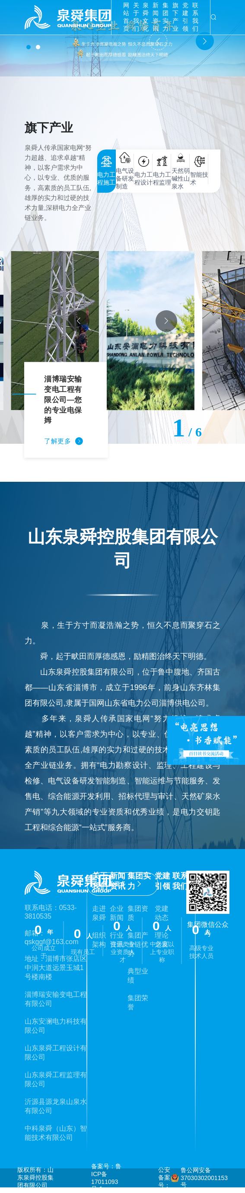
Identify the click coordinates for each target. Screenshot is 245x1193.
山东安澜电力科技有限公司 (56, 1026)
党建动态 (162, 913)
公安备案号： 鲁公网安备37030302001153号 (193, 1177)
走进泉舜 (99, 913)
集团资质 (137, 913)
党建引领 (185, 17)
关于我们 (136, 17)
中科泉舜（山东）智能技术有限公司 (56, 1133)
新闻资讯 (156, 17)
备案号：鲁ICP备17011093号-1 (106, 1177)
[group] (122, 330)
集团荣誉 (137, 1002)
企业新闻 (117, 913)
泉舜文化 (146, 17)
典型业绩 (137, 975)
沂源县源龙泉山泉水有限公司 (56, 1106)
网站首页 (126, 17)
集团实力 (165, 17)
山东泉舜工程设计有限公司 (56, 1052)
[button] (28, 47)
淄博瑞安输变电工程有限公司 (56, 999)
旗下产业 (175, 17)
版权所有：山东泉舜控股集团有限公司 (35, 1177)
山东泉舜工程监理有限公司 (56, 1079)
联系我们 (195, 17)
